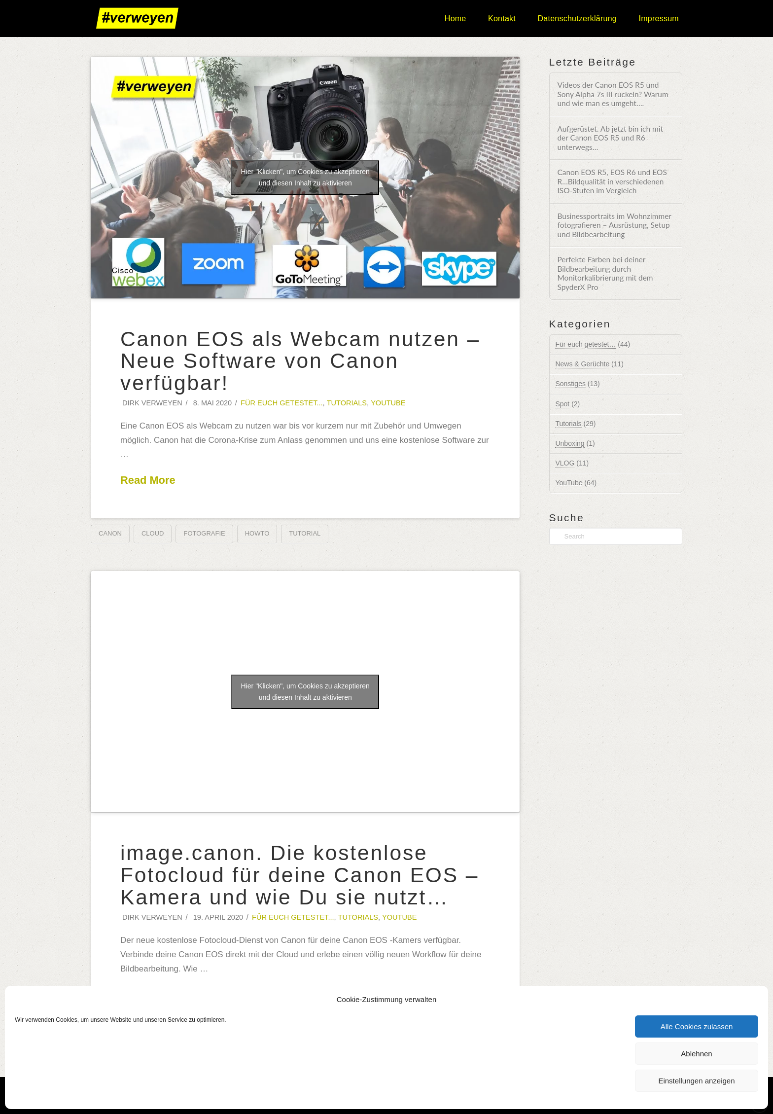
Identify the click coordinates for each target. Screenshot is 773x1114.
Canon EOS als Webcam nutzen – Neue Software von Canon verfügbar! (300, 361)
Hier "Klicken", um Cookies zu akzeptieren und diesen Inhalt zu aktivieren (305, 177)
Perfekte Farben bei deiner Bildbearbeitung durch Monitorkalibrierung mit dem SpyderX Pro (605, 273)
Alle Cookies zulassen (697, 1026)
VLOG (564, 463)
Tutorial (304, 533)
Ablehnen (696, 1053)
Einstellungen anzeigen (696, 1081)
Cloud (152, 533)
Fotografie (204, 533)
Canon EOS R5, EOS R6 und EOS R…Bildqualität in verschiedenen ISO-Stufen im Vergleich (612, 181)
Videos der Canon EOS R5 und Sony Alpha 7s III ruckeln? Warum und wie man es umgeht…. (612, 94)
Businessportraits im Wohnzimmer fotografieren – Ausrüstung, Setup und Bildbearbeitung (614, 225)
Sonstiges (570, 384)
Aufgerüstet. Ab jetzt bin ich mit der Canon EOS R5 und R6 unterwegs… (610, 137)
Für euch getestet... (282, 403)
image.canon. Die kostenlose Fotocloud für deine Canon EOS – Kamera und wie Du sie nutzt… (299, 874)
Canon (110, 533)
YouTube (388, 403)
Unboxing (569, 443)
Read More (148, 480)
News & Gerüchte (582, 364)
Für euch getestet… (585, 344)
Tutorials (347, 403)
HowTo (257, 533)
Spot (562, 404)
